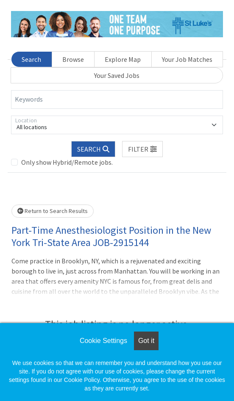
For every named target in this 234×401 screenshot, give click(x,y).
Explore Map (123, 59)
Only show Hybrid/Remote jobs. (67, 162)
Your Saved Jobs (116, 75)
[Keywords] (117, 99)
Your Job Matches (187, 59)
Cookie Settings (103, 340)
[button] (142, 149)
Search (31, 59)
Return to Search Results (52, 211)
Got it (146, 340)
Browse (73, 59)
